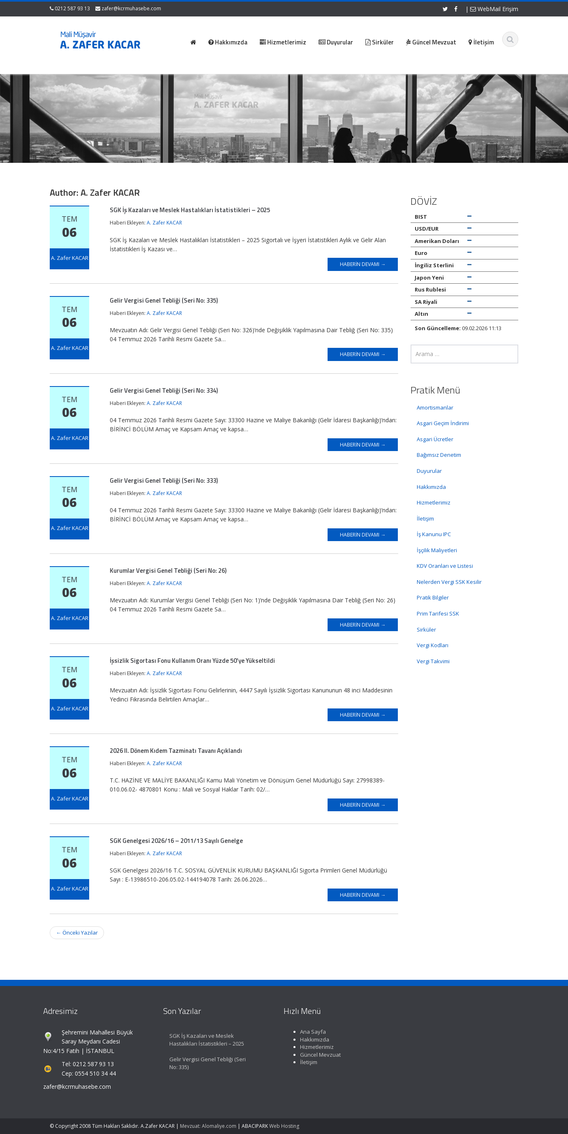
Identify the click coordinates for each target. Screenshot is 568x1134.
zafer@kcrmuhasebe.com (131, 8)
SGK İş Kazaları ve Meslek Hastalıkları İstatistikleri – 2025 (190, 210)
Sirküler (426, 629)
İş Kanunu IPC (434, 534)
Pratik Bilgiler (433, 597)
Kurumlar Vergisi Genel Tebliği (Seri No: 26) (168, 570)
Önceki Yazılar (77, 932)
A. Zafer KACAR (164, 222)
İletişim (425, 518)
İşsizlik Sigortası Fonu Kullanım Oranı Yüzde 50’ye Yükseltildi (192, 660)
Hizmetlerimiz (433, 502)
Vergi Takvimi (433, 661)
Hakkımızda (431, 487)
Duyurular (429, 470)
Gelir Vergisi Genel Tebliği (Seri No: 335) (164, 300)
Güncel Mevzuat (314, 1054)
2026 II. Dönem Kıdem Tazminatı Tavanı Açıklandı (176, 750)
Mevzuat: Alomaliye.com (208, 1125)
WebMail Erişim (494, 9)
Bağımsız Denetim (439, 454)
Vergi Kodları (432, 645)
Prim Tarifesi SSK (438, 613)
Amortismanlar (435, 407)
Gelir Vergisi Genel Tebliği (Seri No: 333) (164, 480)
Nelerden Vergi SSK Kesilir (449, 582)
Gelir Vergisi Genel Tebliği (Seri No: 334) (164, 390)
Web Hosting (284, 1125)
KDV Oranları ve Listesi (445, 565)
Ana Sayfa (307, 1031)
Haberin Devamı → (363, 264)
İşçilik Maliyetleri (437, 550)
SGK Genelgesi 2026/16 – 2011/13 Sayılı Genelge (176, 840)
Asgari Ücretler (435, 439)
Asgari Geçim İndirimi (443, 423)
